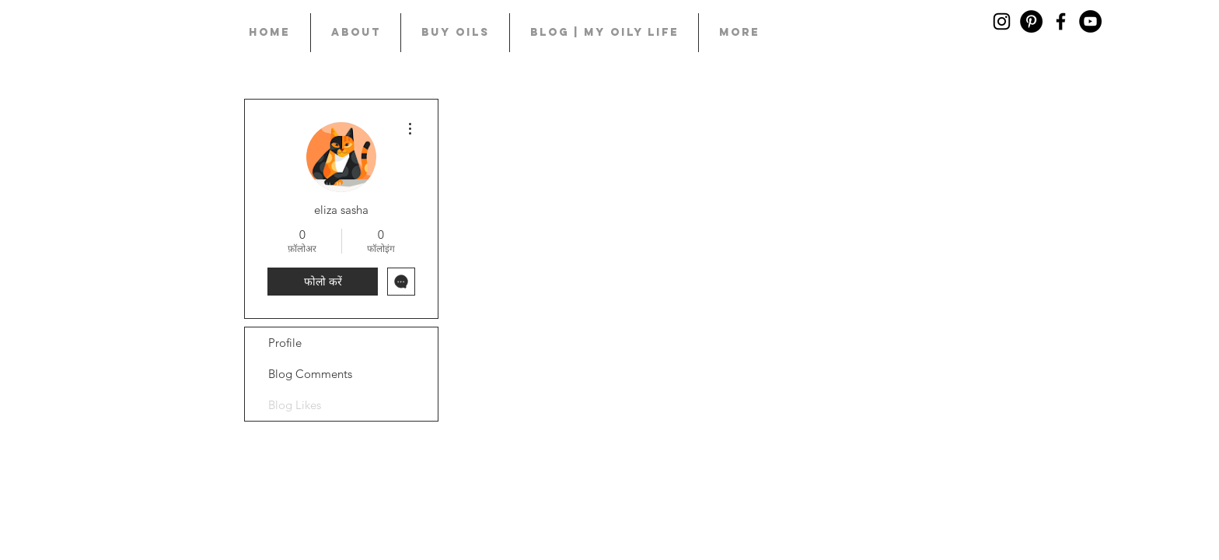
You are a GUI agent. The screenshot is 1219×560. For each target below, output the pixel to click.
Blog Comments (310, 373)
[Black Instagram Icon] (1001, 21)
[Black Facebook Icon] (1061, 21)
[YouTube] (1090, 21)
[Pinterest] (1031, 21)
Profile (285, 342)
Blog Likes (294, 404)
